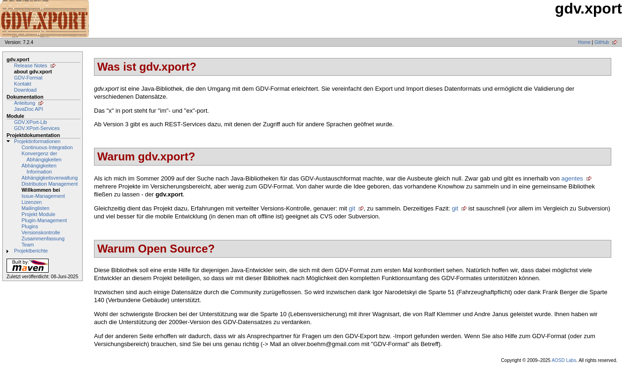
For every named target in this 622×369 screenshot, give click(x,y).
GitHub (601, 42)
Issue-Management (43, 196)
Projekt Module (38, 214)
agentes (572, 178)
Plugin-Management (44, 220)
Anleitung (24, 103)
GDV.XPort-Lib (30, 122)
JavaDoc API (28, 109)
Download (25, 90)
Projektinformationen (37, 141)
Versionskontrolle (41, 232)
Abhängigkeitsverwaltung (50, 178)
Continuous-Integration (47, 147)
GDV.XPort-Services (37, 128)
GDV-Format (28, 77)
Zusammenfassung (43, 238)
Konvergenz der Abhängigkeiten (41, 156)
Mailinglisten (36, 208)
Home (584, 42)
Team (28, 244)
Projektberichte (31, 250)
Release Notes (30, 65)
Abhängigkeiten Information (39, 168)
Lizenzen (32, 202)
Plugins (30, 226)
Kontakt (22, 84)
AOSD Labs (563, 360)
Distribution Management (50, 184)
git (352, 208)
